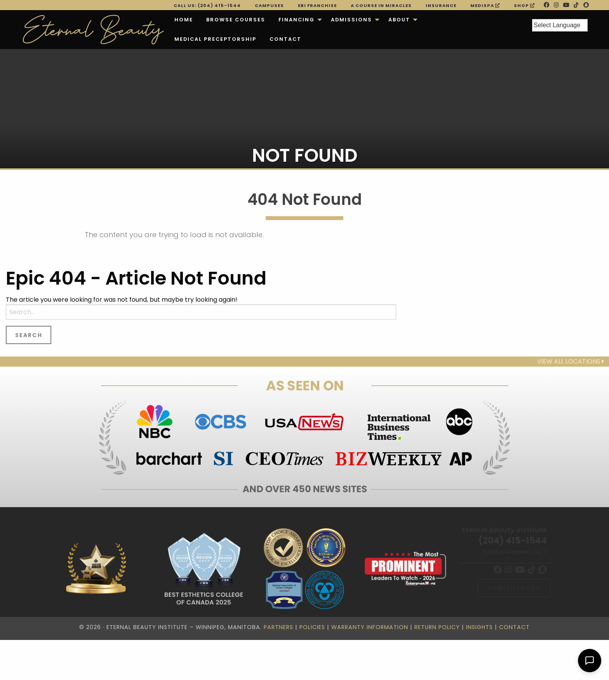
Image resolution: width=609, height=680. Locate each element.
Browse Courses (235, 19)
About (399, 19)
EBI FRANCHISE (317, 5)
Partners (278, 627)
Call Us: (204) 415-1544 (207, 5)
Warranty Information (369, 627)
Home (183, 19)
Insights (479, 627)
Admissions (351, 19)
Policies (312, 627)
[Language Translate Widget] (560, 25)
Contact (285, 39)
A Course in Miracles (381, 5)
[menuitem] (184, 20)
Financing (296, 19)
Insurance (441, 5)
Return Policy (437, 627)
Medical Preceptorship (215, 39)
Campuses (269, 5)
